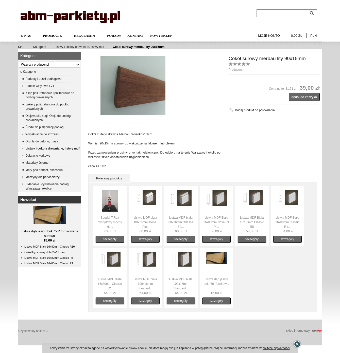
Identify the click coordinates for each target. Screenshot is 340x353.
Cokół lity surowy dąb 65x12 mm (44, 252)
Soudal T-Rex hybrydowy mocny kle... (110, 222)
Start (21, 47)
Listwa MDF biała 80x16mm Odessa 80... (180, 222)
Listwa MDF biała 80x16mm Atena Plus (145, 222)
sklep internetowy (298, 330)
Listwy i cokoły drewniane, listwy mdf (79, 47)
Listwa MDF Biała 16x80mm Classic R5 (48, 257)
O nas (26, 36)
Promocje (52, 36)
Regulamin (84, 36)
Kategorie (39, 47)
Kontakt (135, 36)
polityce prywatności (276, 348)
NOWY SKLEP (161, 36)
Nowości (28, 199)
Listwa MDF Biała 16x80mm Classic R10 (49, 246)
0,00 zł (296, 36)
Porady (114, 36)
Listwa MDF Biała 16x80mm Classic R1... (287, 222)
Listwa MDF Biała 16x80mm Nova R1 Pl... (216, 222)
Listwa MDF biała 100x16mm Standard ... (145, 283)
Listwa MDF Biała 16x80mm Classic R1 (48, 263)
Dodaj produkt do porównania (255, 110)
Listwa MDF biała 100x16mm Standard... (181, 283)
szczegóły (109, 239)
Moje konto (269, 36)
